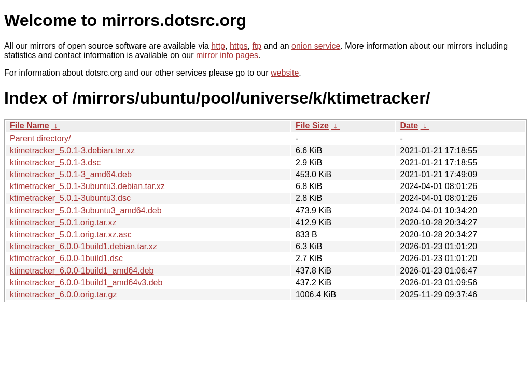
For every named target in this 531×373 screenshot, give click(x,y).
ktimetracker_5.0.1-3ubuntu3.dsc (70, 198)
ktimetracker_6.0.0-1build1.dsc (66, 258)
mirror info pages (227, 55)
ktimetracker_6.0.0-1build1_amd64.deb (82, 270)
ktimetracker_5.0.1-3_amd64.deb (71, 174)
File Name (29, 125)
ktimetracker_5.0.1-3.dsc (55, 162)
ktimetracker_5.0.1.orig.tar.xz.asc (71, 234)
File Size (312, 125)
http (218, 45)
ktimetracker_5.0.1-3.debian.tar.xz (72, 150)
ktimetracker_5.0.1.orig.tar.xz (63, 222)
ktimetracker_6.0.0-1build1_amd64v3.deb (86, 282)
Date (409, 125)
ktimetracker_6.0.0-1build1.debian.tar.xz (83, 246)
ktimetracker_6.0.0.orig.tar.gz (63, 294)
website (285, 72)
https (239, 45)
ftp (256, 45)
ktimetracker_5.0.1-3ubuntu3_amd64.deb (86, 210)
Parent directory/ (40, 138)
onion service (315, 45)
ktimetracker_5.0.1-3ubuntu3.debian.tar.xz (87, 186)
